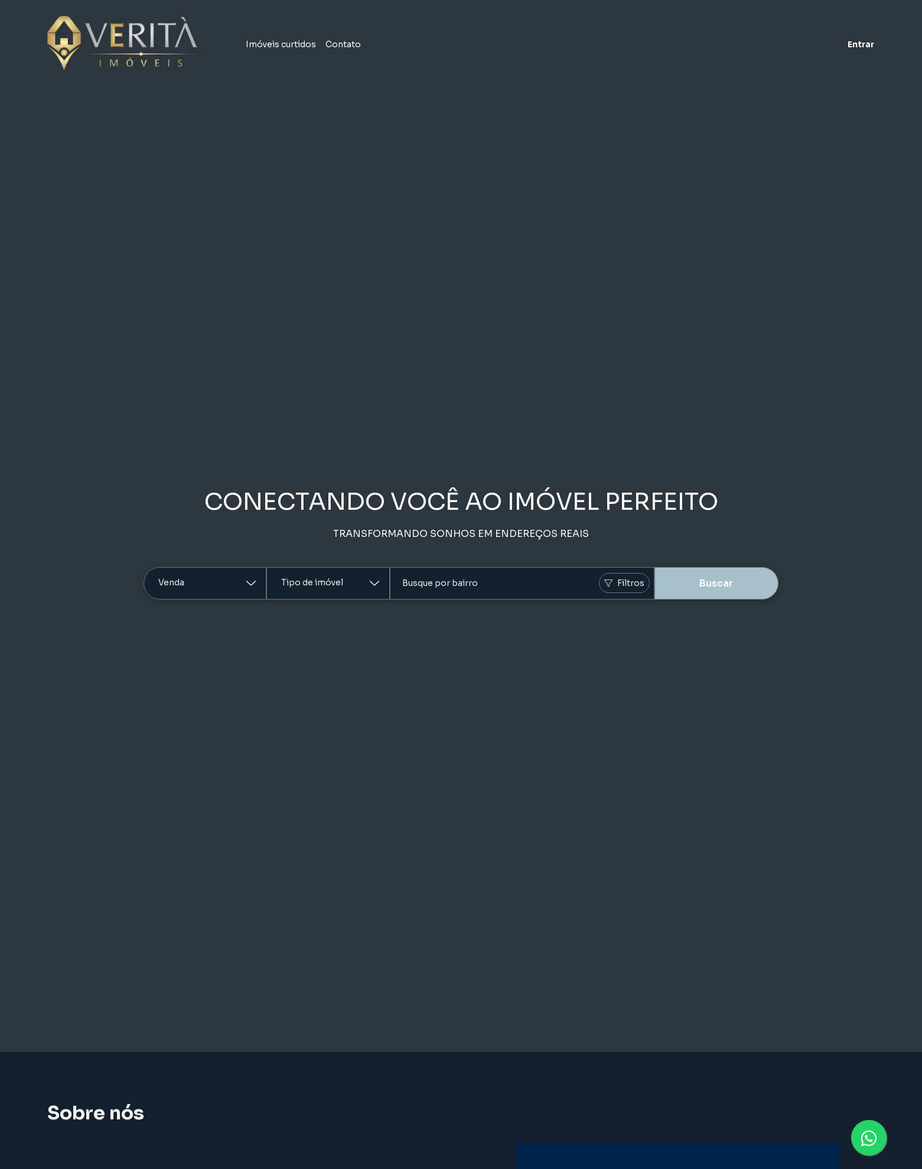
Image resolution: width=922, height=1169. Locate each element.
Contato (343, 44)
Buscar (716, 583)
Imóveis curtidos (281, 44)
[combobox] (522, 583)
